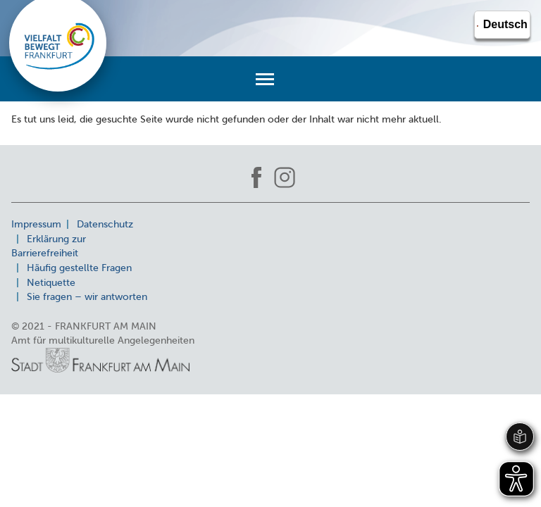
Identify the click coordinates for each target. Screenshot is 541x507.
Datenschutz (105, 224)
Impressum (36, 224)
